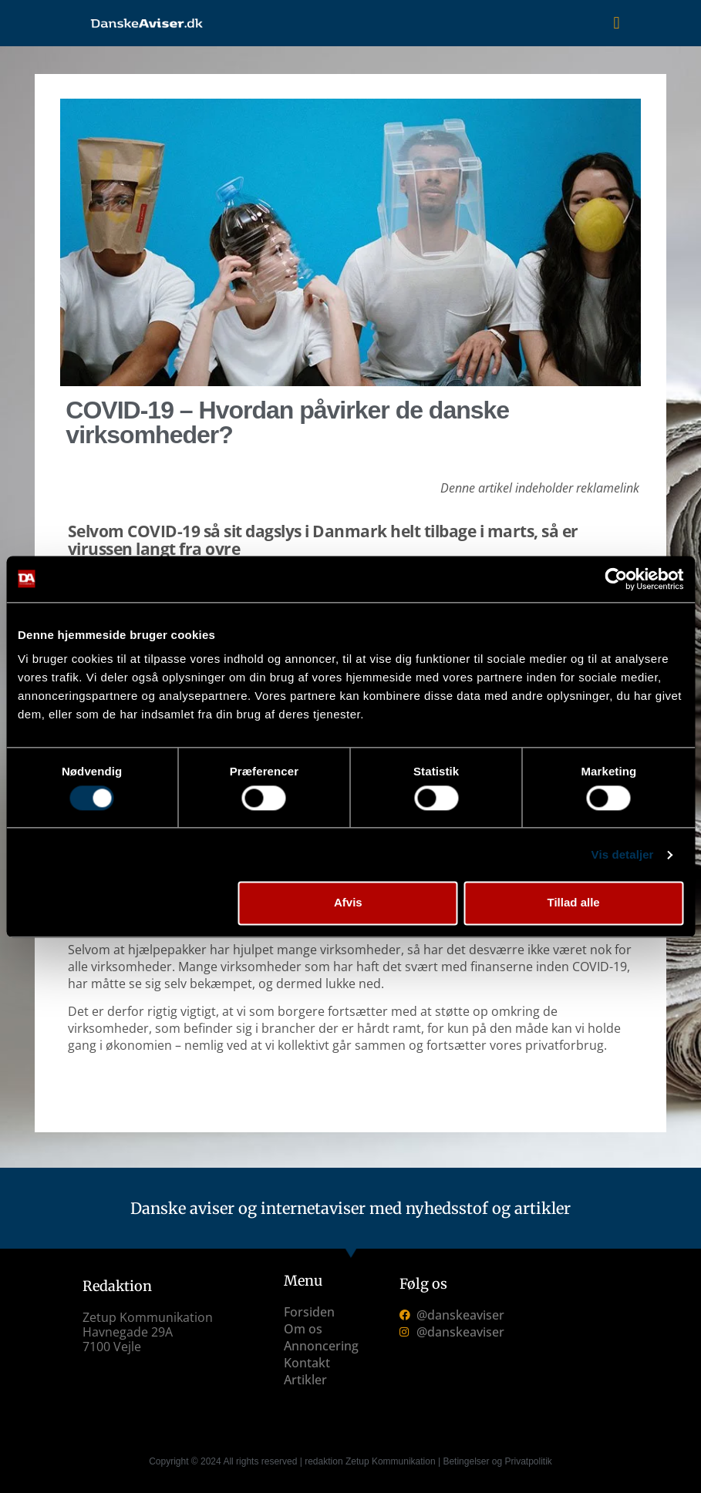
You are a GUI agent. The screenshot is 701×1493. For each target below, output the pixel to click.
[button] (616, 23)
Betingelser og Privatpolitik (497, 1461)
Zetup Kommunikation (390, 1461)
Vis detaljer (622, 854)
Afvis (348, 903)
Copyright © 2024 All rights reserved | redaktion (247, 1461)
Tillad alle (574, 903)
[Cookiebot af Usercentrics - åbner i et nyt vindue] (615, 578)
